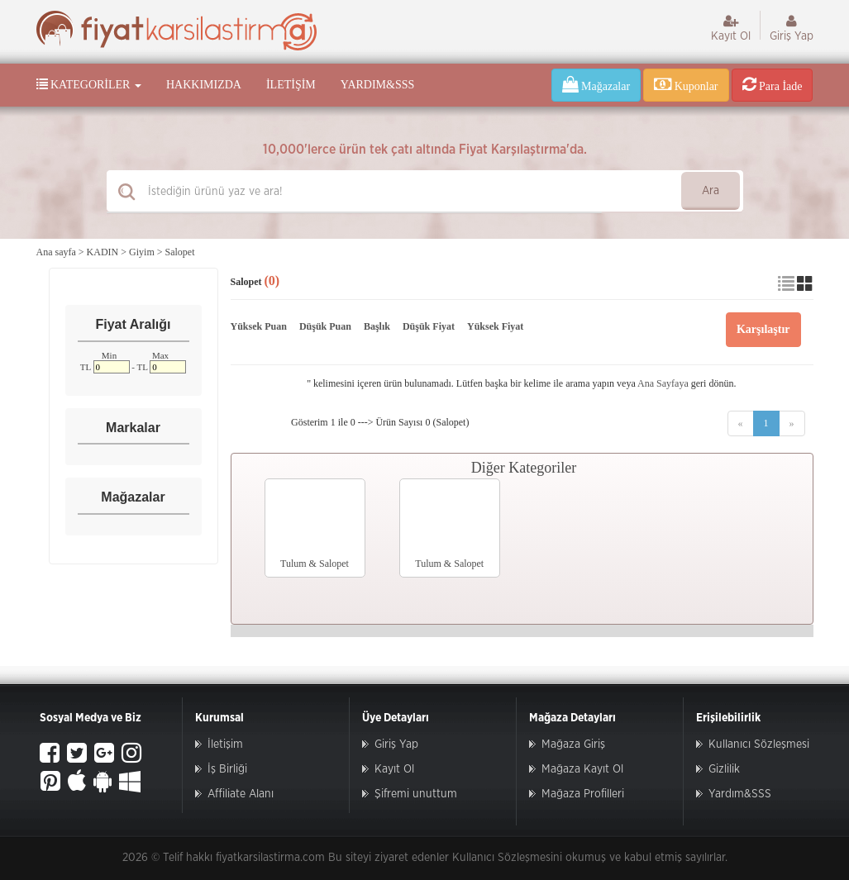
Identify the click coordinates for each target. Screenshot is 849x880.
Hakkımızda (203, 84)
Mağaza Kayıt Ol (582, 769)
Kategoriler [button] (88, 84)
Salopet (180, 252)
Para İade (772, 84)
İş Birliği (227, 769)
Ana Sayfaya (663, 383)
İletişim (291, 84)
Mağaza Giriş (573, 744)
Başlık (377, 326)
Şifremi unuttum (415, 794)
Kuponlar (686, 84)
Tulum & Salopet (314, 563)
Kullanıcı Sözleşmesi (758, 744)
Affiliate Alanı (240, 794)
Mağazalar (596, 84)
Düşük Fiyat (429, 326)
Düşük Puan (325, 326)
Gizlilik (724, 769)
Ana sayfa (56, 252)
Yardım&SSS (377, 84)
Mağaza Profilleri (582, 794)
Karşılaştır (763, 329)
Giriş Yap (791, 28)
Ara (710, 191)
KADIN (103, 252)
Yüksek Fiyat (495, 326)
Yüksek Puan (259, 326)
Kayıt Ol (731, 28)
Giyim (142, 252)
